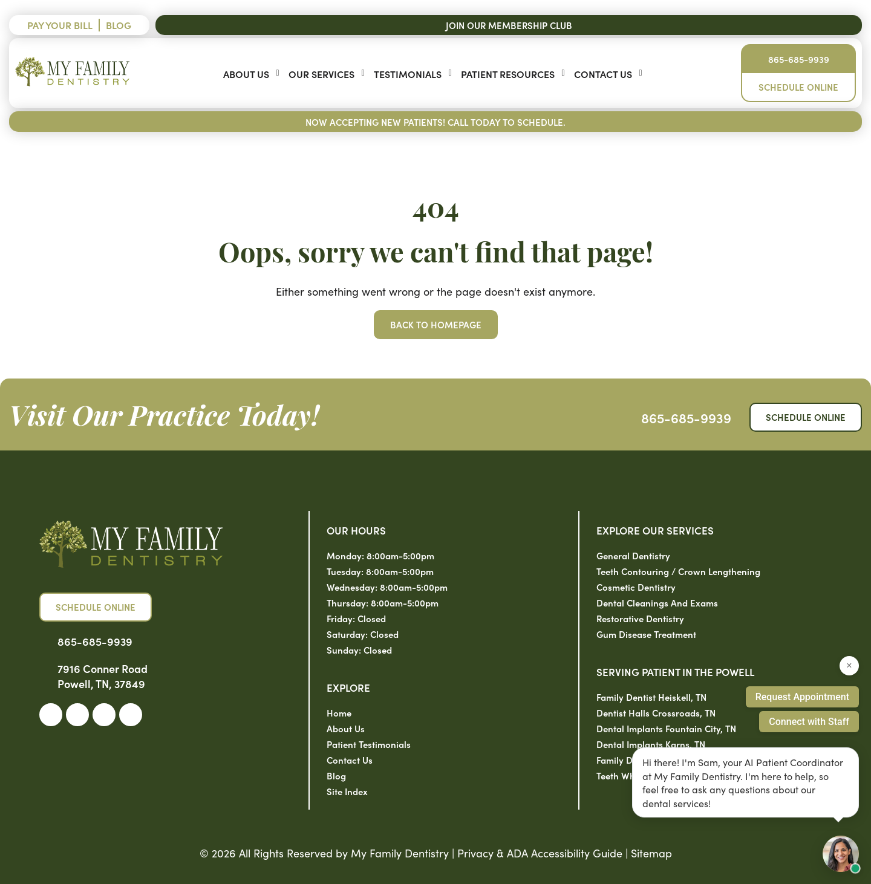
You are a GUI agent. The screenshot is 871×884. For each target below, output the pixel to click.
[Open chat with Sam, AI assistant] (841, 854)
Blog (118, 24)
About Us (246, 73)
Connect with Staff (809, 721)
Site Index (347, 791)
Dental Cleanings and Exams (657, 602)
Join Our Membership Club (509, 25)
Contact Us (603, 73)
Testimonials (408, 73)
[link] (50, 714)
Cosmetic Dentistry (636, 586)
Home (339, 712)
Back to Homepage (435, 324)
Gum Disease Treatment (646, 634)
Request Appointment (802, 697)
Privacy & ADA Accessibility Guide (539, 852)
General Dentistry (633, 555)
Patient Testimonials (369, 744)
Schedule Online (798, 86)
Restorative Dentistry (640, 618)
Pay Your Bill (60, 24)
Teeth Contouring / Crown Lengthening (678, 571)
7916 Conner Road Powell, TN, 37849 (102, 676)
